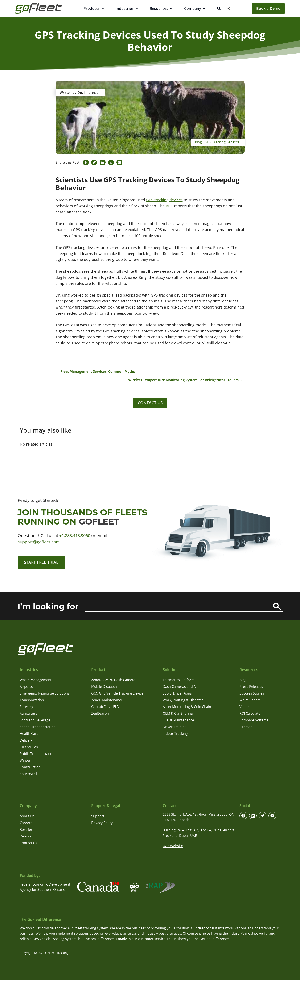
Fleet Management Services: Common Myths (98, 371)
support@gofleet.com (39, 542)
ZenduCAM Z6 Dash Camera (113, 681)
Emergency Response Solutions (45, 694)
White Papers (250, 701)
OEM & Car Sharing (178, 714)
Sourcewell (28, 775)
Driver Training (174, 728)
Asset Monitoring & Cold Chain (187, 707)
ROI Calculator (250, 714)
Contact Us (150, 403)
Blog (198, 142)
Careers (26, 823)
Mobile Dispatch (104, 687)
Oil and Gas (29, 748)
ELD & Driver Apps (177, 694)
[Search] (277, 607)
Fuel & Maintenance (178, 721)
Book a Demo (268, 8)
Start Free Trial (42, 563)
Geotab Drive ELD (105, 707)
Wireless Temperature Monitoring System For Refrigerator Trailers (183, 380)
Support (97, 817)
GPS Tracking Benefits (222, 142)
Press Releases (251, 687)
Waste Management (36, 681)
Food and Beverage (35, 721)
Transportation (32, 701)
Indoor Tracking (175, 734)
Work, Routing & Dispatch (183, 701)
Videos (244, 707)
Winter (25, 761)
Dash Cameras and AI (180, 687)
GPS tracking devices (164, 199)
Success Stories (251, 694)
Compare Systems (253, 721)
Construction (30, 768)
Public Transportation (37, 754)
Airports (26, 687)
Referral (26, 837)
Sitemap (245, 728)
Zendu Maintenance (107, 701)
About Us (27, 817)
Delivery (26, 741)
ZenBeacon (100, 714)
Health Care (29, 734)
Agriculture (28, 714)
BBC (169, 205)
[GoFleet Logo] (38, 8)
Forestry (26, 707)
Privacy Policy (102, 823)
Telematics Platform (178, 681)
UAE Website (173, 847)
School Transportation (38, 728)
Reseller (26, 830)
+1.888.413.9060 (74, 536)
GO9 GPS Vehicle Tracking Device (117, 694)
